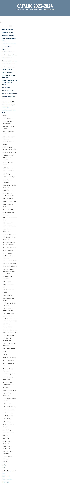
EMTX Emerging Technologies (7, 277)
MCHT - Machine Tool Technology (8, 364)
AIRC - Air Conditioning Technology (9, 138)
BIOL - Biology (6, 174)
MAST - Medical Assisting (9, 357)
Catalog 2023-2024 (23, 9)
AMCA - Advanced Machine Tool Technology (10, 148)
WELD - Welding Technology (7, 458)
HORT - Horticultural (8, 327)
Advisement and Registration (6, 48)
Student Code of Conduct (9, 93)
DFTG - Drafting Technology (7, 230)
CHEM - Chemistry (8, 190)
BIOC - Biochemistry (8, 171)
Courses (34, 9)
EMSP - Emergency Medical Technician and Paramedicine (9, 271)
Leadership (5, 462)
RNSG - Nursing (7, 421)
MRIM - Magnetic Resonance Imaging (8, 383)
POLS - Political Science (9, 409)
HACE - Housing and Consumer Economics (9, 315)
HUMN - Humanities (8, 335)
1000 (5, 351)
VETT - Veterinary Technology (7, 452)
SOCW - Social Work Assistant (8, 434)
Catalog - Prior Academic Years (9, 472)
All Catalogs (5, 482)
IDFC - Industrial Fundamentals (7, 339)
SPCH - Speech (7, 438)
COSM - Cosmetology (8, 209)
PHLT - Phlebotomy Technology (8, 394)
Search (10, 25)
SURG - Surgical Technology (7, 442)
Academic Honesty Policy (9, 55)
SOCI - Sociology (7, 430)
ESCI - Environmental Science (8, 291)
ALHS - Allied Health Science (8, 143)
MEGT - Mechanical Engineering (8, 370)
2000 (5, 354)
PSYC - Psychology (8, 412)
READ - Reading (7, 418)
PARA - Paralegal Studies (9, 390)
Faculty (4, 465)
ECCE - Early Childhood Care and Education (9, 243)
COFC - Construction (8, 198)
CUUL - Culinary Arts (8, 223)
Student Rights (6, 87)
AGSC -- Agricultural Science (8, 132)
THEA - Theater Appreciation (7, 447)
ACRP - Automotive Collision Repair (8, 122)
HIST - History (6, 324)
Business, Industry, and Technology (8, 106)
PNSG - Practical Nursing (9, 406)
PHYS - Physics (7, 403)
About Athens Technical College (9, 39)
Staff (3, 468)
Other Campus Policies (8, 102)
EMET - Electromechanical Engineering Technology (10, 262)
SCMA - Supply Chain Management (8, 426)
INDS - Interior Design (9, 348)
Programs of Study (7, 29)
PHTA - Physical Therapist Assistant (10, 399)
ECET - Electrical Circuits (9, 247)
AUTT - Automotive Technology (8, 164)
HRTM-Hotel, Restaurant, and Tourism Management (10, 331)
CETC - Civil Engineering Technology (9, 186)
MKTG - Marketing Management (8, 378)
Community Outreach (8, 64)
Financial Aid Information (9, 61)
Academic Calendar (7, 32)
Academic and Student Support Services (8, 68)
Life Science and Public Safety (9, 111)
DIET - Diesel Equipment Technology (9, 238)
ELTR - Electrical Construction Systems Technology (9, 256)
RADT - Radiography (8, 415)
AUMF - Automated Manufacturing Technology (8, 157)
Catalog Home (6, 476)
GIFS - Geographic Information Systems (8, 309)
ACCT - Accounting (8, 118)
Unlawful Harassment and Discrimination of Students (9, 82)
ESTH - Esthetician (8, 295)
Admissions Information (9, 43)
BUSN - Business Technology (7, 181)
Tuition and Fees (7, 58)
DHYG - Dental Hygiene (9, 234)
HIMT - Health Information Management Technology (10, 320)
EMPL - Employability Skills (10, 266)
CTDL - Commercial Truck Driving (10, 219)
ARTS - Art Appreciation (9, 152)
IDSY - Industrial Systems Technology (9, 344)
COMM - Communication (9, 201)
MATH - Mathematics (8, 360)
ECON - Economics (8, 250)
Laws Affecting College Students (9, 98)
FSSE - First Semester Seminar (8, 299)
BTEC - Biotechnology (9, 177)
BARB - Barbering (7, 168)
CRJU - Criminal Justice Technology (9, 214)
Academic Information (8, 52)
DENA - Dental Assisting (9, 226)
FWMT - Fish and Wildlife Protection (9, 304)
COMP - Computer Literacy (8, 205)
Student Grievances (7, 90)
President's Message (8, 35)
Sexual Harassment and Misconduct (8, 76)
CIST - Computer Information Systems (8, 194)
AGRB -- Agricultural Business (8, 127)
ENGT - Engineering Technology (8, 286)
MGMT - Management (9, 374)
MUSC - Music (6, 387)
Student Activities (7, 72)
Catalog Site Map (7, 479)
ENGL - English (7, 281)
